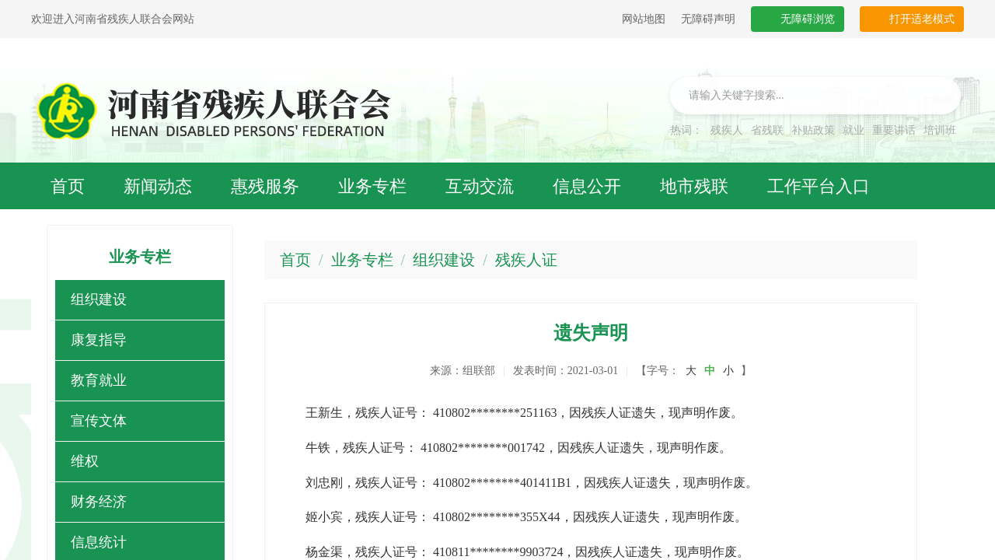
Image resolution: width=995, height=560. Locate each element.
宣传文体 (99, 421)
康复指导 (99, 340)
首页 (295, 259)
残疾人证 (526, 259)
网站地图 (643, 19)
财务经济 (99, 501)
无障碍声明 (708, 19)
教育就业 (99, 380)
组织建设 (99, 299)
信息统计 (99, 542)
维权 (85, 461)
